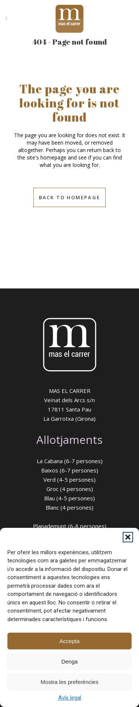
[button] (128, 537)
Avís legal (69, 697)
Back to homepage (69, 197)
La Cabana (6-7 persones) (70, 461)
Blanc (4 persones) (69, 507)
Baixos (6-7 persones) (69, 470)
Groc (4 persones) (69, 489)
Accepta (69, 641)
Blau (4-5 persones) (69, 498)
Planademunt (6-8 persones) (69, 526)
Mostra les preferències (70, 682)
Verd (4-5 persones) (69, 479)
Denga (69, 661)
